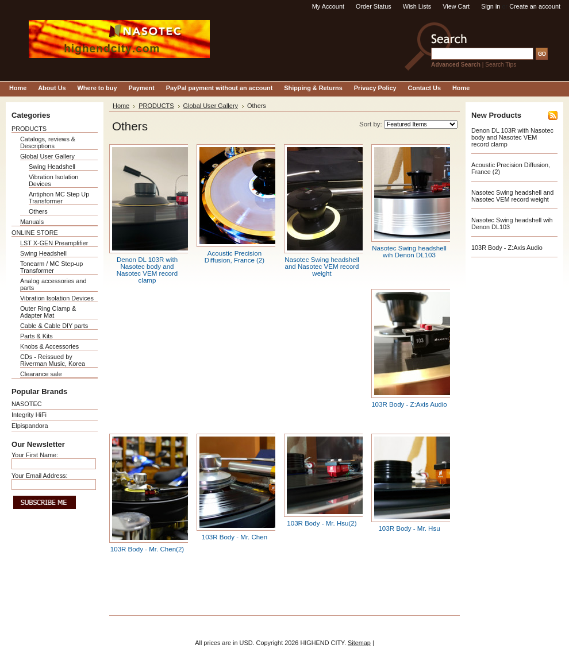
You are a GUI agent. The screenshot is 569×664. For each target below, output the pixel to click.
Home (121, 105)
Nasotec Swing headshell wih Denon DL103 (409, 251)
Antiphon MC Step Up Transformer (59, 197)
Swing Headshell (52, 166)
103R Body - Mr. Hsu (409, 528)
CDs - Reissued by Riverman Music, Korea (52, 360)
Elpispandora (29, 425)
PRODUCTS (29, 128)
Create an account (534, 6)
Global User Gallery (47, 156)
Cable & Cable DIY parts (54, 325)
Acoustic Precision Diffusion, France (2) (234, 257)
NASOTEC (26, 403)
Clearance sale (41, 373)
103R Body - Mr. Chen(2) (147, 549)
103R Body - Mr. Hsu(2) (321, 523)
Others (38, 211)
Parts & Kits (36, 336)
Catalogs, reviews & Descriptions (47, 142)
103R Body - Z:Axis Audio (409, 404)
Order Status (373, 6)
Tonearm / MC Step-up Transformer (51, 267)
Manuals (32, 221)
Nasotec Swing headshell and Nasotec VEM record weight (321, 266)
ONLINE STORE (34, 232)
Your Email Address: (39, 475)
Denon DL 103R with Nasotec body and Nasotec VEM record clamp (147, 270)
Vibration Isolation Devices (57, 298)
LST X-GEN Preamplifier (54, 243)
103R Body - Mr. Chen (234, 537)
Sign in (490, 6)
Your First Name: (34, 454)
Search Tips (500, 64)
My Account (328, 6)
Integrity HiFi (29, 414)
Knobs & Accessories (49, 346)
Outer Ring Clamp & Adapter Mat (48, 312)
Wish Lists (417, 6)
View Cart (456, 6)
